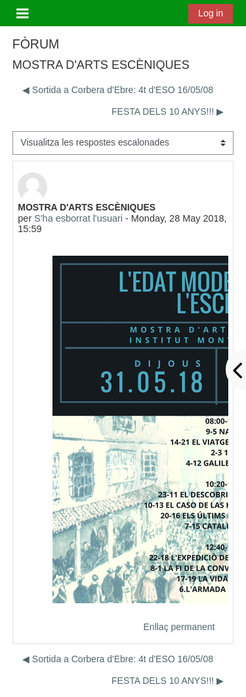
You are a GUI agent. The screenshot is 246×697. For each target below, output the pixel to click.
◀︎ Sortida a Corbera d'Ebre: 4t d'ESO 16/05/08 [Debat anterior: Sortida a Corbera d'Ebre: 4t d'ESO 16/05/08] (117, 90)
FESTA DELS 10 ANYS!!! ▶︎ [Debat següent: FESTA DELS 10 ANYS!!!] (168, 111)
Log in (210, 13)
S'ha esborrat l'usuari (78, 218)
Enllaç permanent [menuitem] (179, 627)
